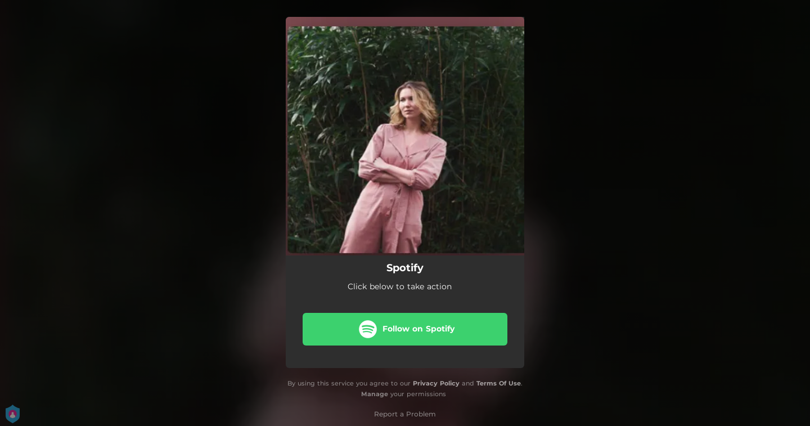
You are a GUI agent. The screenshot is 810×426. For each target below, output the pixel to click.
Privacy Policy (436, 383)
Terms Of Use (498, 383)
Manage (374, 394)
